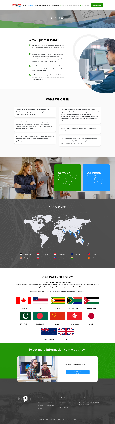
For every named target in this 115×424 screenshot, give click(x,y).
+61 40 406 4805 (85, 5)
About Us (30, 5)
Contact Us (55, 5)
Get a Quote (97, 5)
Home (24, 5)
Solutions (38, 5)
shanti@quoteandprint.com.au (70, 5)
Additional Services (63, 407)
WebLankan (78, 419)
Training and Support (63, 405)
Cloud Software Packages (64, 402)
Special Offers (46, 5)
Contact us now (77, 372)
